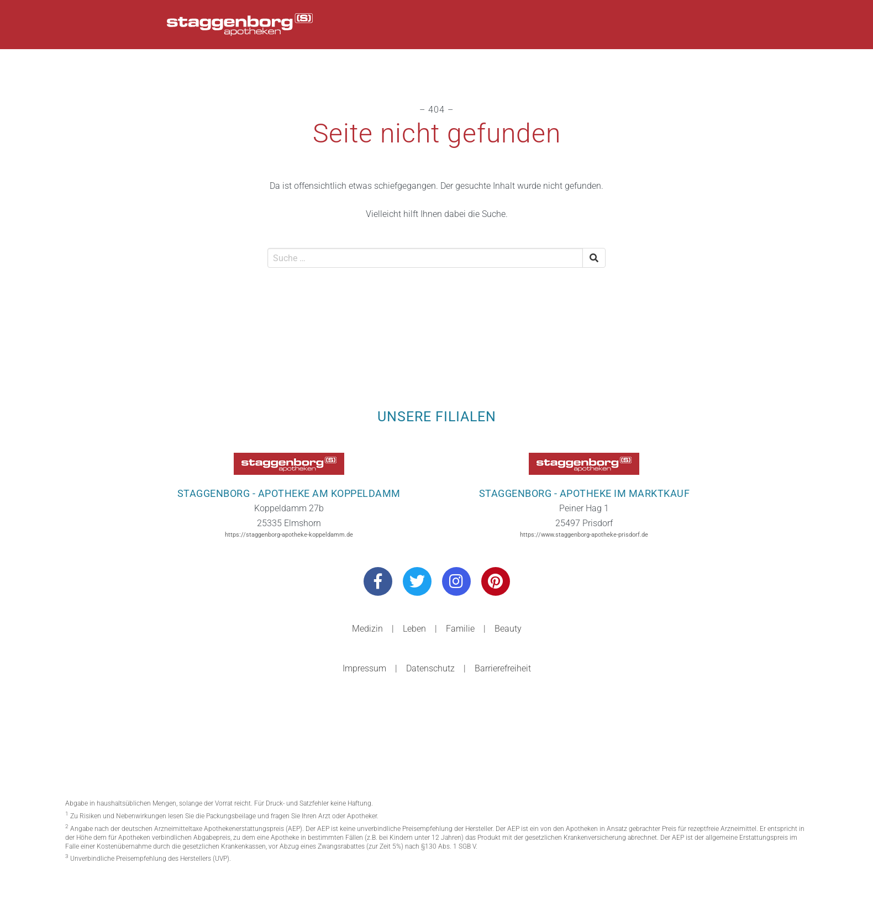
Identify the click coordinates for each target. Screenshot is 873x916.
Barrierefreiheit (503, 668)
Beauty (508, 628)
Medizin (367, 628)
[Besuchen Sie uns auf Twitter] (417, 581)
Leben (414, 628)
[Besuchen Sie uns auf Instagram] (456, 581)
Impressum (364, 668)
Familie (460, 628)
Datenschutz (430, 668)
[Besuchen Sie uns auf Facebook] (378, 581)
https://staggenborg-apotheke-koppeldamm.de (289, 534)
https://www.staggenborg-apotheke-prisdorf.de (584, 534)
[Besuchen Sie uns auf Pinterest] (495, 581)
